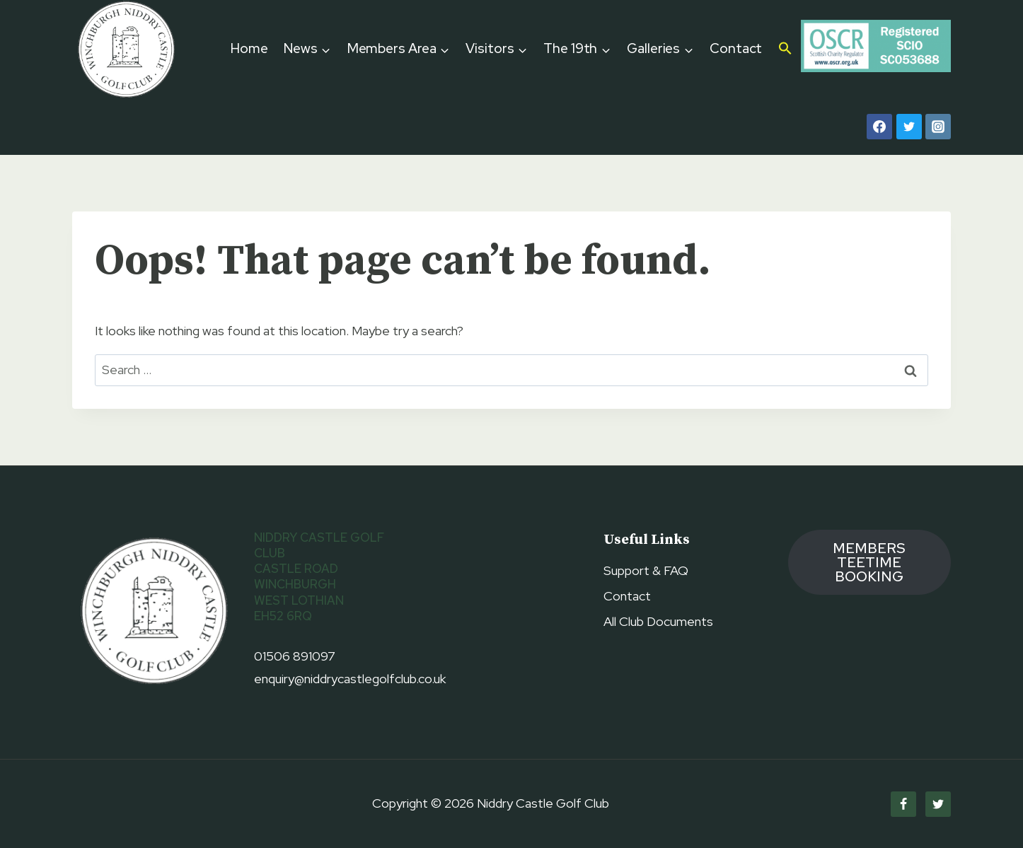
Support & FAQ (645, 570)
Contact (736, 48)
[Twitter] (909, 126)
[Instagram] (938, 126)
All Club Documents (658, 621)
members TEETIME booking (869, 562)
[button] (785, 49)
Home (249, 48)
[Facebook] (879, 126)
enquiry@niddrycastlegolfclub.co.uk (350, 678)
